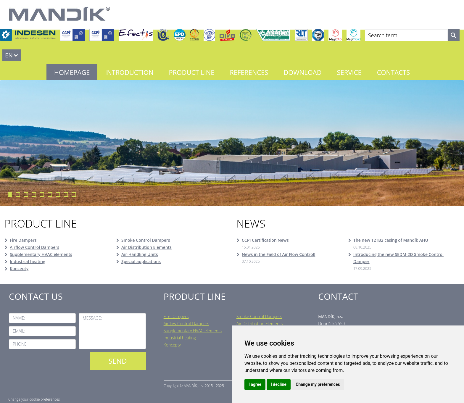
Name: (19, 318)
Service (349, 72)
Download (302, 72)
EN (9, 55)
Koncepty (19, 268)
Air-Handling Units (139, 254)
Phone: (20, 344)
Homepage (72, 72)
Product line (192, 72)
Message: (92, 318)
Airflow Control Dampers (34, 247)
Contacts (393, 72)
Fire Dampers (23, 240)
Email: (19, 331)
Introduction (129, 72)
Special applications (141, 261)
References (249, 72)
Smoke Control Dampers (145, 240)
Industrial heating (27, 261)
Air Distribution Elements (146, 247)
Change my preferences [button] (318, 384)
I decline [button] (278, 384)
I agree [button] (255, 384)
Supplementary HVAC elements (41, 254)
